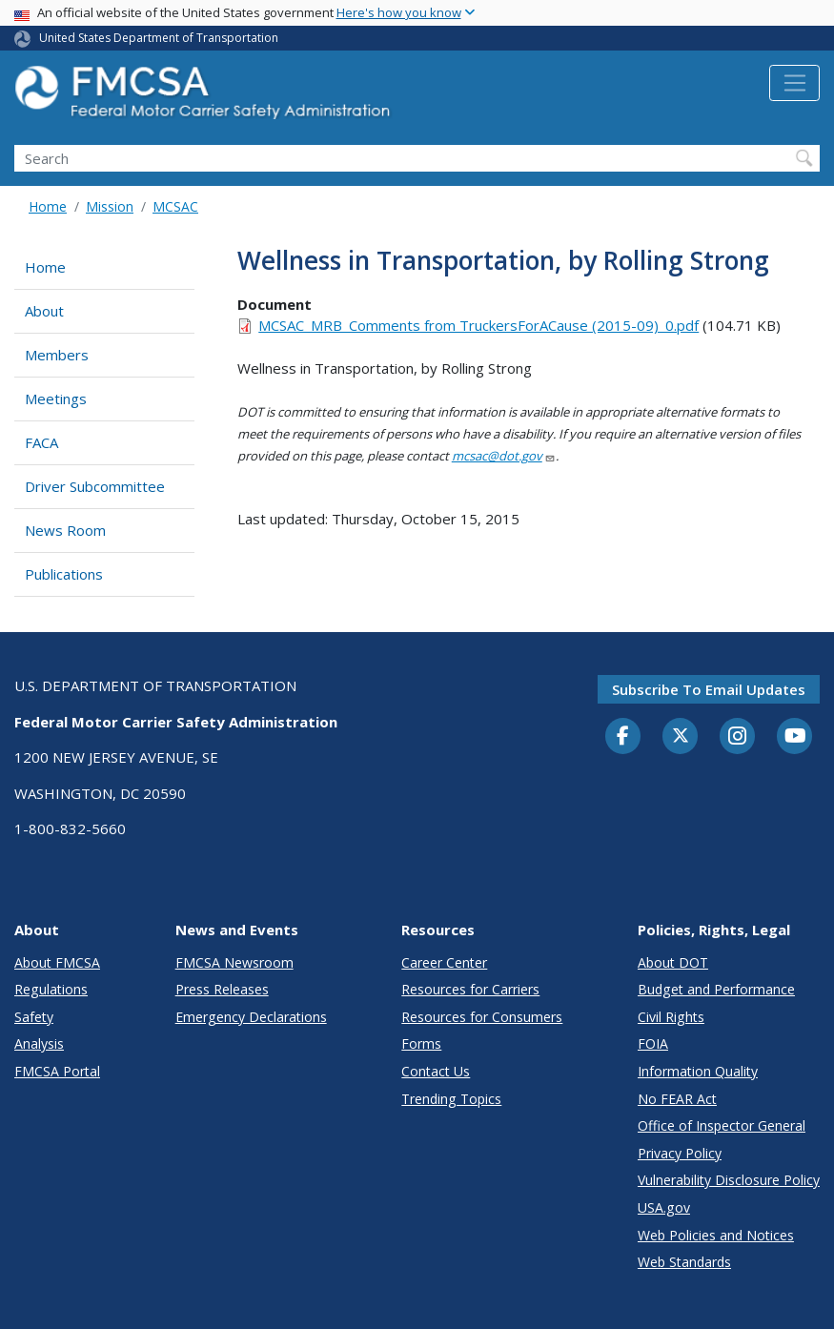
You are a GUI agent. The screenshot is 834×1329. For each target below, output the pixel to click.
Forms (421, 1043)
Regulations (51, 989)
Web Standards (684, 1262)
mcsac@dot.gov (504, 455)
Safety (33, 1017)
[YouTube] (795, 736)
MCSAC (175, 206)
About (44, 310)
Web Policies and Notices (716, 1235)
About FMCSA (57, 962)
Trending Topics (451, 1099)
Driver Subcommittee (95, 486)
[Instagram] (738, 737)
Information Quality (698, 1071)
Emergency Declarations (251, 1017)
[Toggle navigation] (794, 83)
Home (48, 206)
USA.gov (664, 1207)
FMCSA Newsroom (234, 962)
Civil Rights (671, 1017)
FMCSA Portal (57, 1071)
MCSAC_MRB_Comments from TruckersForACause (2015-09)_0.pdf (478, 325)
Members (57, 354)
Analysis (39, 1043)
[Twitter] (680, 736)
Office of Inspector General (721, 1125)
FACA (41, 442)
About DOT (673, 962)
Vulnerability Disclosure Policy (729, 1180)
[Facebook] (623, 736)
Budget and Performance (716, 989)
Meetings (56, 398)
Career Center (444, 962)
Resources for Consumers (481, 1017)
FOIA (653, 1043)
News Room (65, 530)
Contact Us (435, 1071)
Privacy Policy (680, 1153)
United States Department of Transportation (158, 38)
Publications (64, 573)
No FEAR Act (677, 1099)
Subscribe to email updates (708, 689)
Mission (109, 206)
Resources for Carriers (470, 989)
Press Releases (222, 989)
